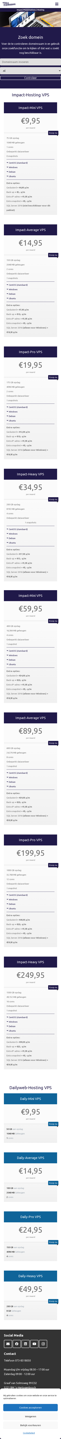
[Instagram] (43, 1344)
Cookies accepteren (30, 1407)
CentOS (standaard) (18, 163)
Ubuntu (12, 176)
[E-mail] (8, 1344)
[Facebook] (17, 1344)
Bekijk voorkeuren (30, 1425)
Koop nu (53, 133)
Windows (13, 167)
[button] (57, 4)
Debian (12, 172)
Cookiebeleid (29, 1433)
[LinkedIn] (25, 1344)
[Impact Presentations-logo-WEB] (9, 4)
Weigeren (30, 1416)
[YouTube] (34, 1344)
